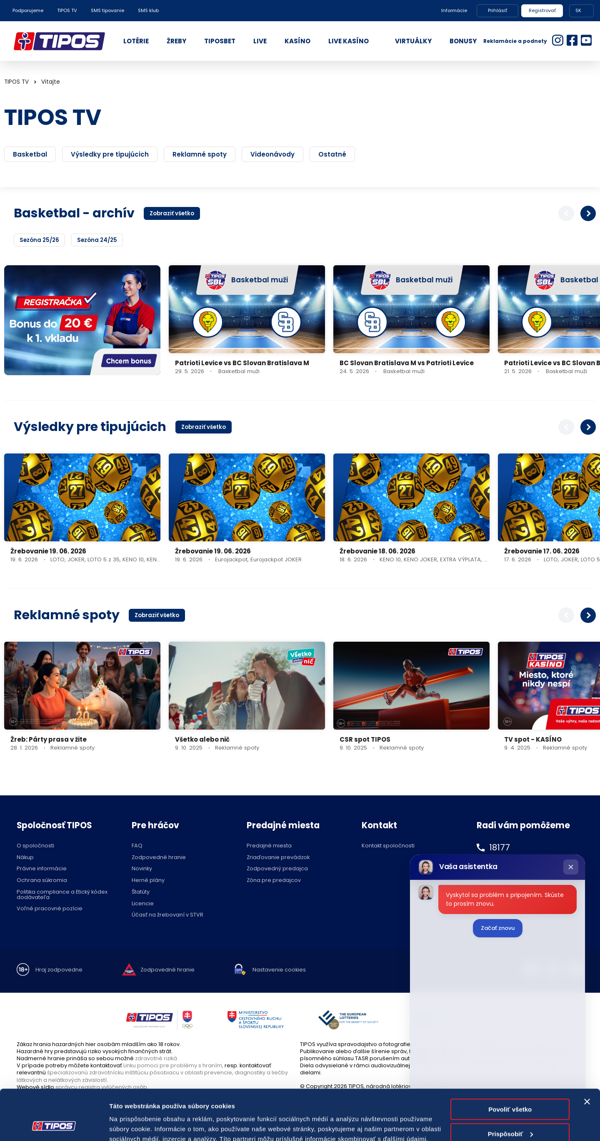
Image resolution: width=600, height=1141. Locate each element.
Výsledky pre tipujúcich (110, 154)
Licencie (143, 904)
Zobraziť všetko (172, 213)
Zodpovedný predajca (277, 869)
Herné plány (148, 880)
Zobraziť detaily (133, 1124)
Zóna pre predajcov (274, 880)
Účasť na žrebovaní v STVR (167, 915)
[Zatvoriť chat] (570, 866)
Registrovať (542, 10)
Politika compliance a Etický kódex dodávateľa (62, 894)
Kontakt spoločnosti (388, 846)
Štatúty (141, 892)
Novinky (142, 869)
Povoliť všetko (510, 1062)
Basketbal (30, 154)
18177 (499, 847)
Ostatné (332, 154)
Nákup (25, 857)
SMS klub (148, 10)
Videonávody (272, 154)
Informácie (454, 10)
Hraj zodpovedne (58, 970)
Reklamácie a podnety (515, 41)
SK (578, 10)
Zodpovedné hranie (159, 857)
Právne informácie (42, 869)
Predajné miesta (269, 846)
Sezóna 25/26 (39, 240)
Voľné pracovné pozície (49, 909)
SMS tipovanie (107, 10)
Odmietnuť (510, 1110)
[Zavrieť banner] (587, 1054)
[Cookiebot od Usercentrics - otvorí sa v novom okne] (54, 1125)
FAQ (137, 846)
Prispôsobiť (510, 1086)
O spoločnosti (35, 846)
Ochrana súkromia (42, 880)
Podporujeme (27, 10)
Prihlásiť (497, 10)
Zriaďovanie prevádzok (278, 857)
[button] (588, 214)
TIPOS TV (67, 10)
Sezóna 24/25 (97, 240)
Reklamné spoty (199, 154)
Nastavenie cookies (279, 970)
